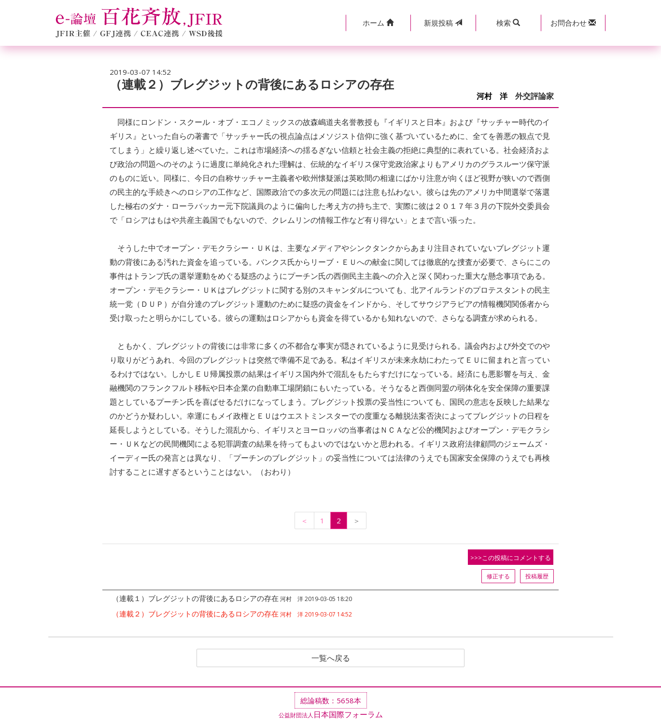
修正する (498, 576)
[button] (378, 22)
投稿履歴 (536, 576)
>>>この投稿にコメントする (510, 557)
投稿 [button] (443, 22)
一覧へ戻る (330, 658)
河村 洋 (492, 96)
